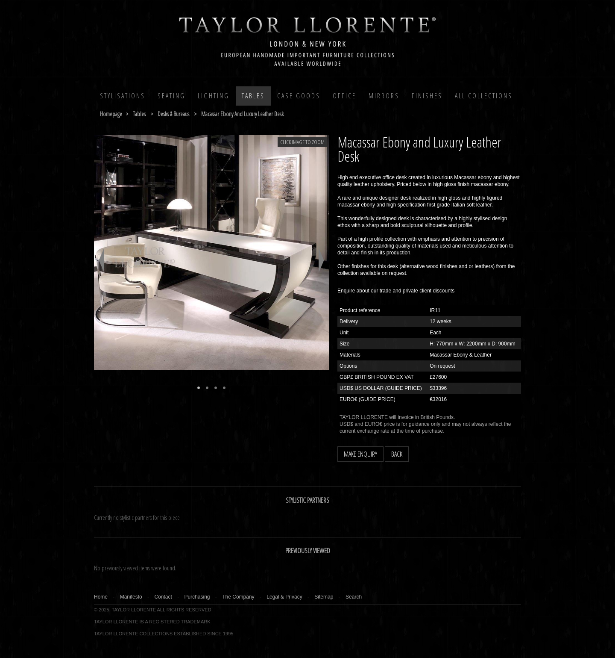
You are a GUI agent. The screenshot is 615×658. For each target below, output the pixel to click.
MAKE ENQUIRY (360, 454)
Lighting (213, 95)
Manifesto (131, 597)
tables (139, 114)
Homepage (111, 114)
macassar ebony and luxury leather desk (242, 114)
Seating (171, 95)
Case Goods (298, 95)
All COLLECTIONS (483, 95)
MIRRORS (384, 95)
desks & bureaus (173, 114)
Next (321, 260)
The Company (238, 597)
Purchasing (197, 597)
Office (344, 95)
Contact (163, 597)
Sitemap (323, 597)
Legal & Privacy (284, 597)
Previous (101, 260)
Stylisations (122, 95)
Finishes (427, 95)
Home (101, 597)
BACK (396, 454)
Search (354, 597)
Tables (253, 95)
